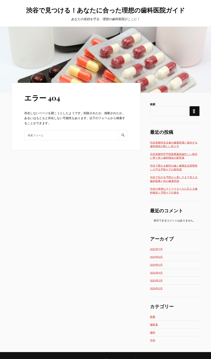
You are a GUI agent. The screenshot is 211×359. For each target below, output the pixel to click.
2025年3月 (156, 280)
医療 (152, 316)
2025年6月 (156, 256)
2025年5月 (156, 264)
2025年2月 (156, 288)
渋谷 (152, 340)
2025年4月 (156, 272)
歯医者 (154, 324)
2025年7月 (156, 249)
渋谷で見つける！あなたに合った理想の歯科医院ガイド (105, 10)
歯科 (152, 332)
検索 (152, 104)
